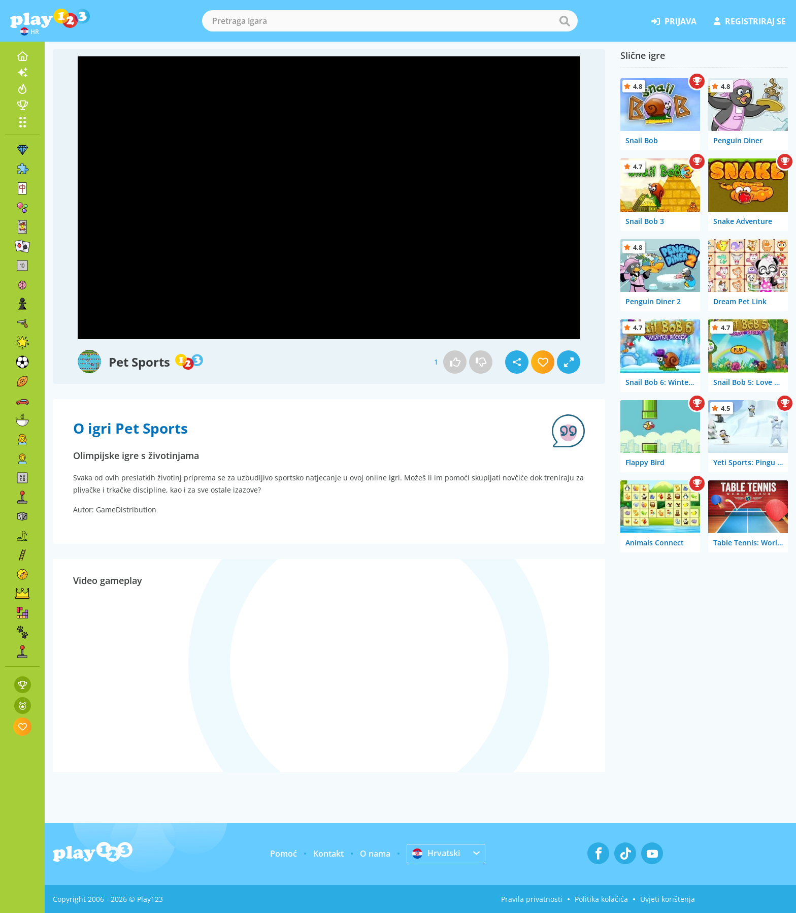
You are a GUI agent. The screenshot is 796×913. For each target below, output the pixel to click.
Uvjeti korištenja (667, 899)
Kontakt (328, 853)
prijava (673, 21)
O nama (375, 853)
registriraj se (750, 21)
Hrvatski (436, 853)
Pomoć (283, 853)
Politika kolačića (601, 899)
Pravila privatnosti (531, 899)
